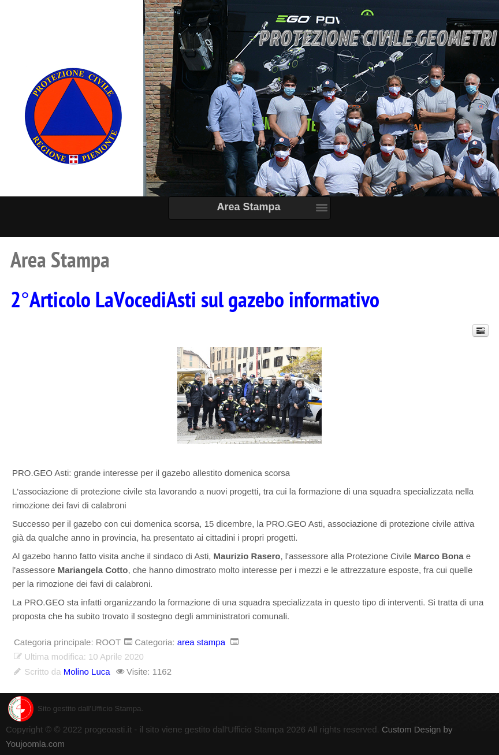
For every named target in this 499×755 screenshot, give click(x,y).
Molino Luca (87, 671)
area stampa (201, 642)
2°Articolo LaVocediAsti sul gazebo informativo (194, 300)
